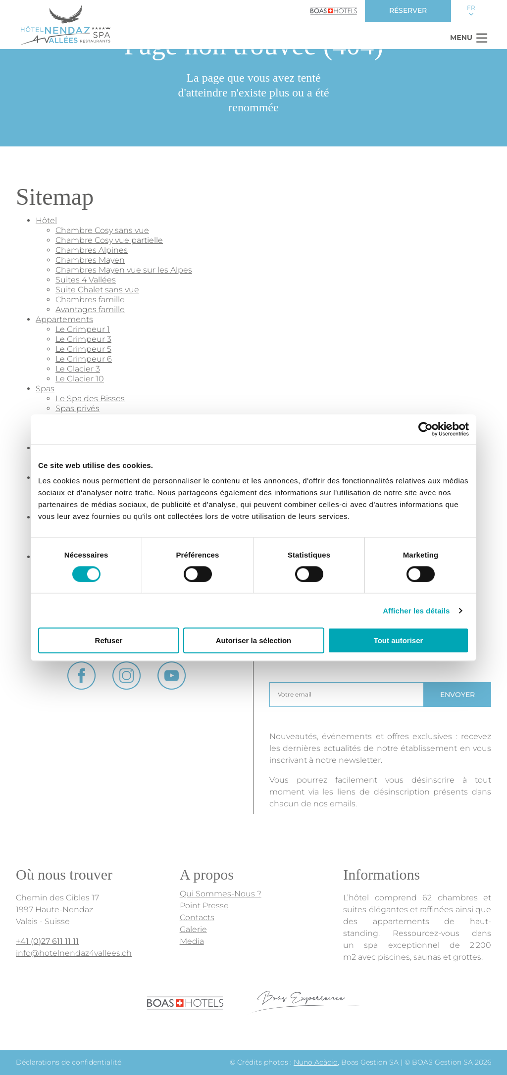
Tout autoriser (398, 640)
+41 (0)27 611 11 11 (47, 941)
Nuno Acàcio (316, 1062)
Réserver (408, 10)
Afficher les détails (416, 610)
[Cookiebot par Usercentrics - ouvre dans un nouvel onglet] (425, 428)
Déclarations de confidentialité (68, 1062)
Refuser (109, 640)
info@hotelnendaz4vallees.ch (74, 953)
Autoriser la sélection (254, 640)
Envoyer (457, 694)
